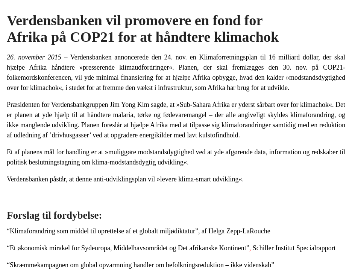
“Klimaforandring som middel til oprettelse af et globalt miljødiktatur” (102, 231)
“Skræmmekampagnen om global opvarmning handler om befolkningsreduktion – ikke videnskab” (140, 265)
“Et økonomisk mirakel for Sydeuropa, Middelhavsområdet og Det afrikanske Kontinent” (128, 248)
